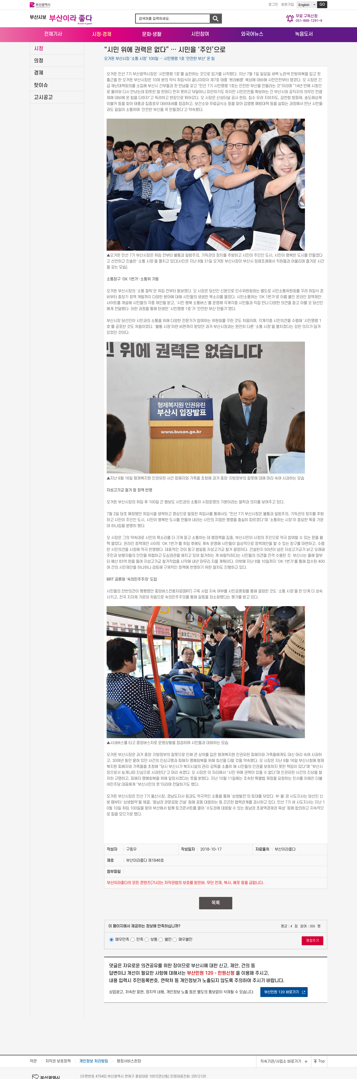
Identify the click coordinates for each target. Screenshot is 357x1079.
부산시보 (38, 17)
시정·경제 (304, 47)
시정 (38, 72)
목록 (215, 926)
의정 (38, 84)
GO (322, 4)
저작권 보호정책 (58, 1047)
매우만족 (122, 963)
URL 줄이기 (317, 55)
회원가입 (286, 5)
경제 (38, 96)
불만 (168, 963)
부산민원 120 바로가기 (281, 1015)
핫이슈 (41, 108)
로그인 (272, 5)
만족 (139, 963)
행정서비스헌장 (129, 1047)
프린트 (303, 55)
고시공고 (43, 121)
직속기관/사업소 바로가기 (280, 1048)
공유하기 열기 (295, 55)
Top (321, 1047)
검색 (215, 18)
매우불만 (185, 963)
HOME (284, 47)
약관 (33, 1047)
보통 (153, 963)
